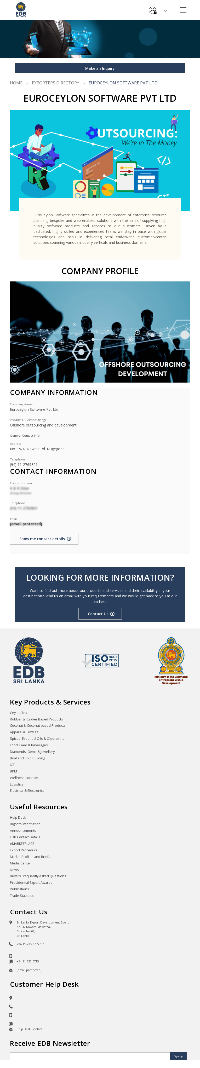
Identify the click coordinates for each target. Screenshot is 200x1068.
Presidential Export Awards (31, 882)
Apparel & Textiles (24, 732)
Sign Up (178, 1056)
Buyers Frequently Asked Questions (38, 876)
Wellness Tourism (24, 778)
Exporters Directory (55, 83)
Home (16, 83)
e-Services (153, 8)
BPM (13, 771)
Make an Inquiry (100, 68)
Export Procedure (24, 850)
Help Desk (18, 817)
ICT (12, 765)
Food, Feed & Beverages (29, 745)
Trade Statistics (22, 895)
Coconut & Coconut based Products (38, 725)
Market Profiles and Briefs (30, 857)
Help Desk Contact (29, 1029)
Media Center (20, 863)
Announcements (23, 830)
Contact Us (98, 613)
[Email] (90, 1056)
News (14, 870)
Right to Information (25, 824)
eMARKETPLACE (22, 843)
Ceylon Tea (18, 713)
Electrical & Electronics (27, 790)
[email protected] (26, 523)
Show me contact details (42, 538)
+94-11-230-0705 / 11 (30, 944)
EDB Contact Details (25, 837)
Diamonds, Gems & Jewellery (32, 751)
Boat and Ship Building (27, 758)
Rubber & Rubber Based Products (36, 719)
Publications (19, 889)
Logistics (16, 784)
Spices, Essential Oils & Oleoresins (37, 738)
